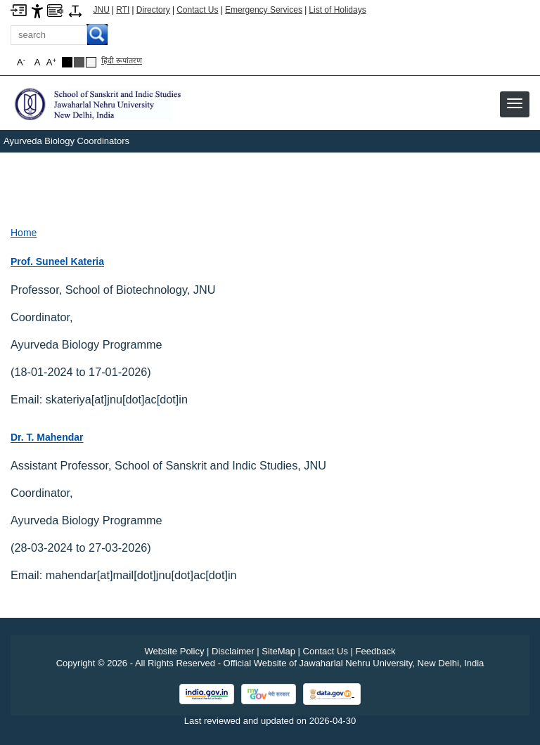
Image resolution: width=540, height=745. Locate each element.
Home (24, 232)
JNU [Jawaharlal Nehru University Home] (102, 10)
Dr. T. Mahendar (47, 437)
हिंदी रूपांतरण (121, 60)
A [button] (51, 62)
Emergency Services (263, 10)
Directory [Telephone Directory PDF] (153, 10)
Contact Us (197, 10)
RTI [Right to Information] (122, 10)
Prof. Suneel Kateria (57, 261)
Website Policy (174, 651)
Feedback (376, 651)
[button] (514, 103)
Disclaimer (233, 651)
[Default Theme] (91, 62)
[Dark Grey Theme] (79, 62)
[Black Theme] (67, 62)
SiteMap (278, 651)
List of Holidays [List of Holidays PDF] (337, 10)
